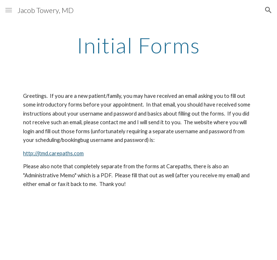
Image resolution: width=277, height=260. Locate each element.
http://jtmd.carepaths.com (53, 153)
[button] (8, 10)
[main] (138, 45)
